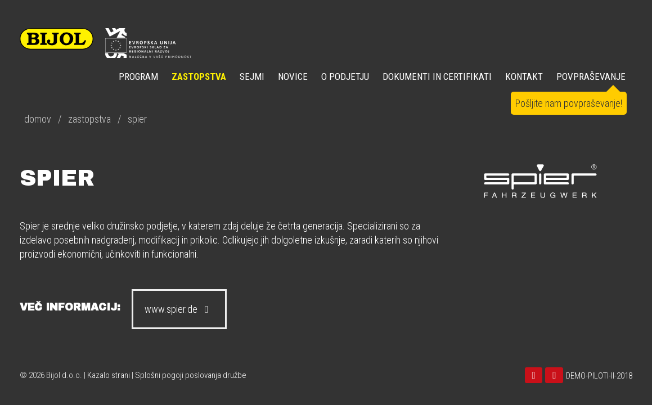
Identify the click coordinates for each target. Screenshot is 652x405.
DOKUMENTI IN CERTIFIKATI (437, 76)
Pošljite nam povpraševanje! (568, 103)
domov (37, 119)
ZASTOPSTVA (199, 76)
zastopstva (89, 119)
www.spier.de (179, 309)
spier (137, 119)
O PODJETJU (345, 76)
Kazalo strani (108, 375)
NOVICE (293, 76)
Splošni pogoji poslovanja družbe (190, 375)
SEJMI (252, 76)
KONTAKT (524, 76)
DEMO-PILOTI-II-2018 (599, 376)
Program (138, 76)
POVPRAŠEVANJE (591, 76)
